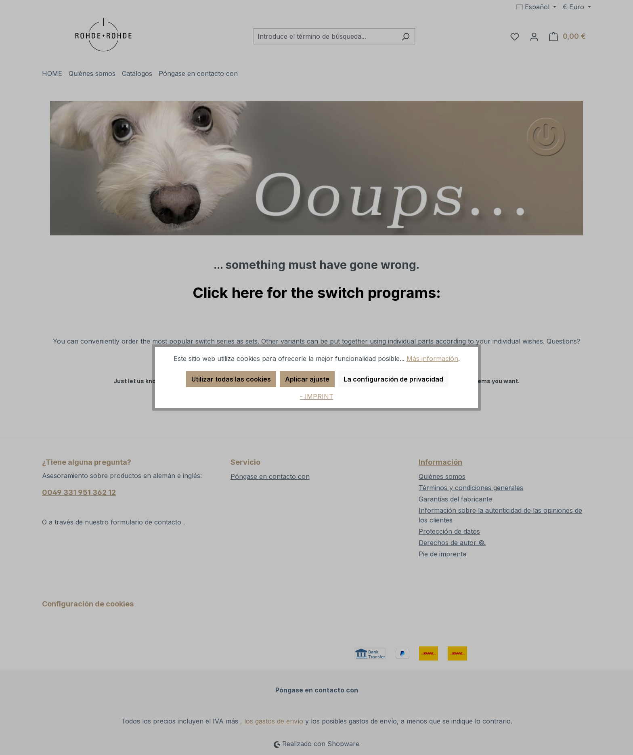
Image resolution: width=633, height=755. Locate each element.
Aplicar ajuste (307, 379)
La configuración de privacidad (393, 379)
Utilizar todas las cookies (231, 379)
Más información (432, 358)
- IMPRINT (316, 396)
